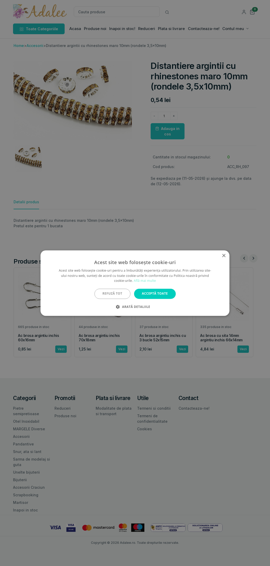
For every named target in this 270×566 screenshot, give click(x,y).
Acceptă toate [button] (155, 293)
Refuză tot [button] (112, 293)
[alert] (135, 283)
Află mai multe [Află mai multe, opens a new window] (145, 281)
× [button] (224, 256)
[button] (135, 306)
